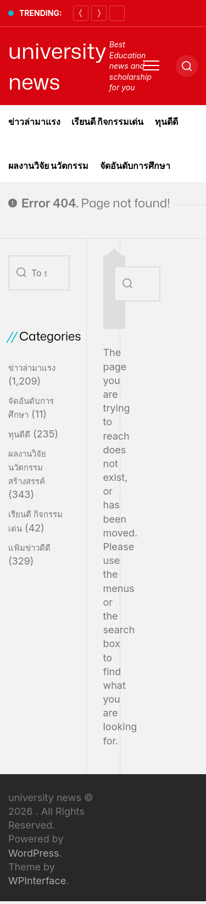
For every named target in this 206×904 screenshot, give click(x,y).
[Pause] (117, 13)
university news (57, 66)
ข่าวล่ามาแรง (34, 121)
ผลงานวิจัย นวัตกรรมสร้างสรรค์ (27, 467)
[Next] (99, 13)
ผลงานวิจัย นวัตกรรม (48, 165)
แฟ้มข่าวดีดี (29, 548)
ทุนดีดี (166, 121)
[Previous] (80, 13)
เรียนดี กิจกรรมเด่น (107, 121)
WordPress (33, 853)
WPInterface (37, 880)
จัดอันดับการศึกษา (135, 165)
